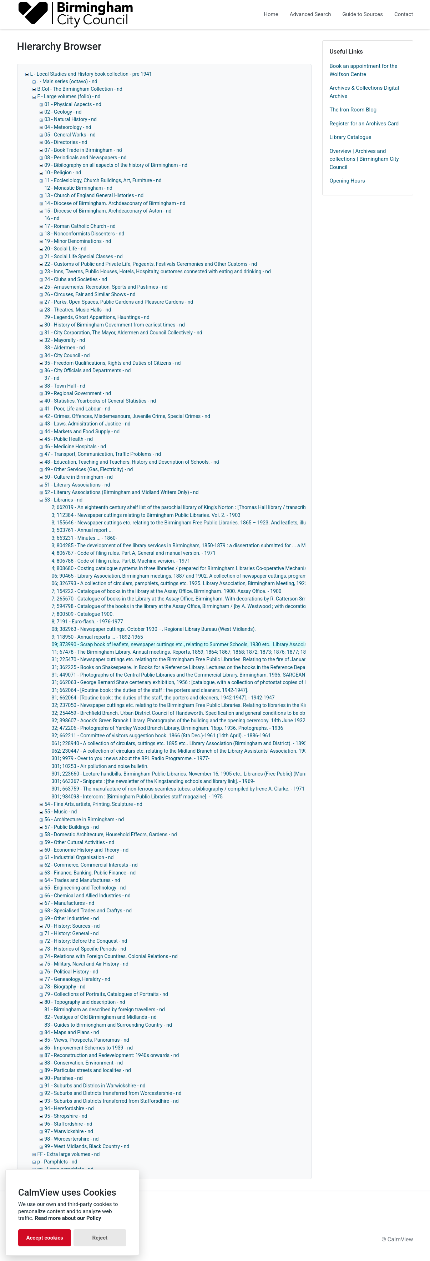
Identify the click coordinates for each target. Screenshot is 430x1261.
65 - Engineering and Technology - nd (85, 888)
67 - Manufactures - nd (70, 903)
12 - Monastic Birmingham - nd (78, 188)
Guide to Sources (363, 14)
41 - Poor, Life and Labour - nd (78, 409)
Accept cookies (44, 1238)
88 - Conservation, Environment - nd (84, 1063)
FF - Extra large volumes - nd (68, 1154)
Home (271, 14)
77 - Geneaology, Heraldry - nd (77, 979)
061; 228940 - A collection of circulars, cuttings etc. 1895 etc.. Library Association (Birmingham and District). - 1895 (179, 743)
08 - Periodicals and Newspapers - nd (86, 157)
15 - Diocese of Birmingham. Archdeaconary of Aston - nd (108, 211)
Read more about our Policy (68, 1218)
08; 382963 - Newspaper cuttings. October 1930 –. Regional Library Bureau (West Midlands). (154, 629)
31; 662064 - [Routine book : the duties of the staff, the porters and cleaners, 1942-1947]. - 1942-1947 (163, 698)
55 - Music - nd (61, 811)
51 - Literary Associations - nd (77, 485)
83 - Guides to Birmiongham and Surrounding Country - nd (108, 1025)
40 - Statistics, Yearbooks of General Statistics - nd (100, 401)
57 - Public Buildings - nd (72, 827)
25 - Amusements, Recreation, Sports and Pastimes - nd (106, 287)
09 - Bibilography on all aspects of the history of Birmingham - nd (116, 165)
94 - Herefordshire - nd (69, 1108)
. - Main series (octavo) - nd (67, 81)
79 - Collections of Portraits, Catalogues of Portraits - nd (106, 994)
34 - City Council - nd (67, 355)
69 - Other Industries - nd (72, 918)
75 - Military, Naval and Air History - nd (86, 964)
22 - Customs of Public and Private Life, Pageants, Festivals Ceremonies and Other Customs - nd (151, 264)
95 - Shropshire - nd (66, 1116)
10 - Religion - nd (63, 172)
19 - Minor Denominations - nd (78, 241)
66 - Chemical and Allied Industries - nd (88, 895)
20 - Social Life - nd (66, 248)
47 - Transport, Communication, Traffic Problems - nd (103, 454)
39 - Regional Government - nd (78, 393)
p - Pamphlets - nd (57, 1162)
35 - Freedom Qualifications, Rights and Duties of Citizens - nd (113, 363)
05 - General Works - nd (70, 135)
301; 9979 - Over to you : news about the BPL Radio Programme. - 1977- (130, 758)
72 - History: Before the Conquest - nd (86, 941)
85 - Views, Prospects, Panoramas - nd (87, 1040)
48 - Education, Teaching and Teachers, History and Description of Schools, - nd (132, 462)
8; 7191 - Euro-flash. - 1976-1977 (87, 621)
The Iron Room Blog (353, 109)
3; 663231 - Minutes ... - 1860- (84, 538)
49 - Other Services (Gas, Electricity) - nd (89, 469)
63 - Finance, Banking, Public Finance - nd (90, 873)
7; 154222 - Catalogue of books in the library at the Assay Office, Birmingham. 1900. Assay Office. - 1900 (167, 591)
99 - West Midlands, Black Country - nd (87, 1146)
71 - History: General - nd (72, 933)
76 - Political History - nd (71, 972)
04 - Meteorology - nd (68, 127)
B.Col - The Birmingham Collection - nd (79, 89)
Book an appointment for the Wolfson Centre (364, 70)
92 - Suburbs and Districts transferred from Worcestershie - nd (113, 1093)
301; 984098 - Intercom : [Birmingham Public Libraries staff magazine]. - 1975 (137, 796)
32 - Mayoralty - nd (65, 340)
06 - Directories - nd (66, 142)
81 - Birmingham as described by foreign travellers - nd (105, 1009)
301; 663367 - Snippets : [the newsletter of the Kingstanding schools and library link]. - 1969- (153, 781)
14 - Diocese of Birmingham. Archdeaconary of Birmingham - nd (115, 203)
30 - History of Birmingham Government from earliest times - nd (115, 325)
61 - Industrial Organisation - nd (79, 857)
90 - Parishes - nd (64, 1078)
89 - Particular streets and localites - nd (88, 1070)
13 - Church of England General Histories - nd (94, 195)
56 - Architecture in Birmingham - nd (84, 819)
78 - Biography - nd (65, 987)
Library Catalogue (350, 137)
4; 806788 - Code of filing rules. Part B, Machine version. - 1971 (121, 561)
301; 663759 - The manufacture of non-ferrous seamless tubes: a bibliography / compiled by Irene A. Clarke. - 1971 (178, 789)
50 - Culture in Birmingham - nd (79, 477)
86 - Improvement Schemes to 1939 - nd (89, 1048)
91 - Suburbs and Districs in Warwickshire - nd (95, 1085)
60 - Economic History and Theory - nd (87, 850)
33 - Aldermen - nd (65, 347)
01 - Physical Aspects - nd (73, 104)
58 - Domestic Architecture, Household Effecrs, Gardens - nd (111, 834)
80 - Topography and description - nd (85, 1002)
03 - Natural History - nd (71, 119)
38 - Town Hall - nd (65, 386)
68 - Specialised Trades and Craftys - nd (88, 910)
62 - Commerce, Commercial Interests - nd (91, 865)
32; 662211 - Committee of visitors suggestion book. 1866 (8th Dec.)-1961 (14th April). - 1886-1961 (161, 735)
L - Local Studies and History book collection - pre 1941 (91, 74)
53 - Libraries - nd (64, 500)
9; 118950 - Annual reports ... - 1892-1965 (97, 637)
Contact (403, 14)
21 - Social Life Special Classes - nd (84, 256)
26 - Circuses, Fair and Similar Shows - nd (90, 294)
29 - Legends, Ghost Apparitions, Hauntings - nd (97, 317)
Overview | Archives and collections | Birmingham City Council (364, 159)
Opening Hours (347, 181)
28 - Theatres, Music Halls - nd (78, 310)
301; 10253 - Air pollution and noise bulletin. (100, 766)
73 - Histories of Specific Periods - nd (85, 949)
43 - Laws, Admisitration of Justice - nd (88, 424)
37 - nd (52, 378)
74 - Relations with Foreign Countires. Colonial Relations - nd (111, 956)
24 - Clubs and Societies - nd (76, 279)
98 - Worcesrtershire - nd (72, 1139)
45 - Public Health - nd (69, 439)
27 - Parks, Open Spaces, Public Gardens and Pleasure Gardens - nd (119, 302)
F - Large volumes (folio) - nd (69, 96)
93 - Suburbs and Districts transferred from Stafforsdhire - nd (112, 1101)
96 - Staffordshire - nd (68, 1124)
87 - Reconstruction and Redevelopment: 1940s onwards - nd (112, 1055)
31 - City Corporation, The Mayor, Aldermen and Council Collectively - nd (123, 332)
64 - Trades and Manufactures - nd (82, 880)
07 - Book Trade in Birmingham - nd (83, 150)
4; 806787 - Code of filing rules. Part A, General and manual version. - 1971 (134, 553)
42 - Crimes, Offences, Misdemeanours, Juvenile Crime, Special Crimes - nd (127, 416)
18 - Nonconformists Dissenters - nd (85, 233)
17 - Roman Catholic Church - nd (80, 226)
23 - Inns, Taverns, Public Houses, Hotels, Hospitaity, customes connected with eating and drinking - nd (158, 271)
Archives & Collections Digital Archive (364, 92)
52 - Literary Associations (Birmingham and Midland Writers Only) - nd (122, 492)
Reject (99, 1238)
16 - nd (52, 218)
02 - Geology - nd (63, 112)
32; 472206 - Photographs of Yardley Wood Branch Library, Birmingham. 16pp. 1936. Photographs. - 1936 (167, 728)
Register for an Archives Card (364, 123)
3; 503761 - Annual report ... (82, 530)
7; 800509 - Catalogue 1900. (83, 614)
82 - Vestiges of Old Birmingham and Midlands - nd (101, 1017)
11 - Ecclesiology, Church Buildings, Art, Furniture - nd (103, 180)
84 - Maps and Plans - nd (72, 1032)
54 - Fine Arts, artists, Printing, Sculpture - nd (93, 804)
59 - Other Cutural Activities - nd (80, 842)
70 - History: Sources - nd (72, 926)
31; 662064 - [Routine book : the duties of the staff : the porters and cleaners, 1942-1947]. (150, 690)
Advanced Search (310, 14)
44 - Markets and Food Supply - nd (82, 431)
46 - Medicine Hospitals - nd (75, 446)
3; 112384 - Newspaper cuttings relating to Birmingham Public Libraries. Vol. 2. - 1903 (146, 515)
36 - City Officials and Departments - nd (88, 370)
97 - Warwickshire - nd (69, 1131)
